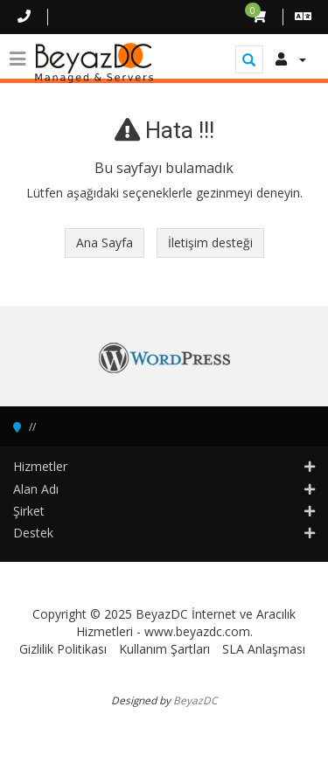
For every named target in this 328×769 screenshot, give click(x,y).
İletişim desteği (210, 242)
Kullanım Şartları (164, 649)
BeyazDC (195, 700)
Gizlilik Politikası (63, 649)
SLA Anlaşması (263, 649)
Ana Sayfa (104, 242)
